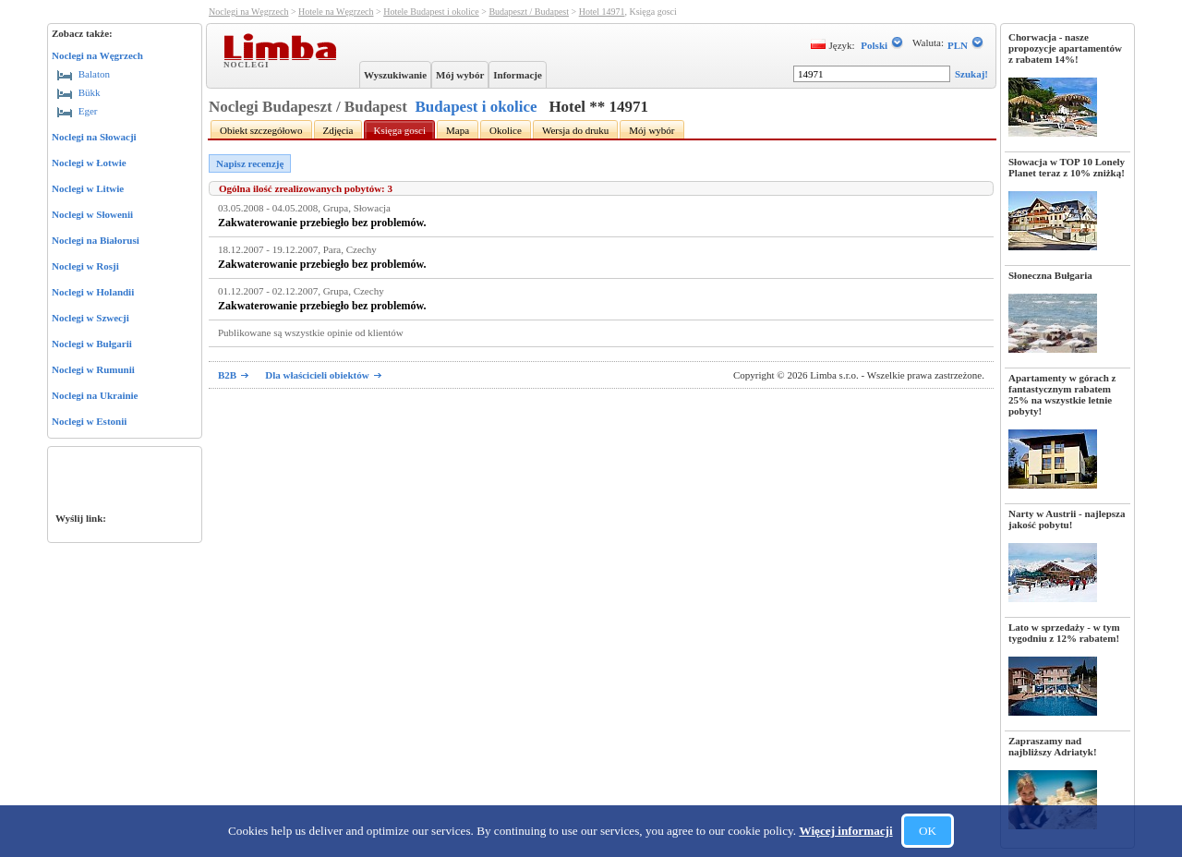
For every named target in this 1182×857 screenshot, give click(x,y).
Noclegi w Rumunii (93, 369)
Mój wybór (460, 74)
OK (927, 831)
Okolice (505, 130)
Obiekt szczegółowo (261, 130)
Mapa (457, 130)
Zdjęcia (338, 130)
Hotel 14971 (602, 11)
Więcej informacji (845, 831)
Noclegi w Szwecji (90, 317)
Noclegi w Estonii (89, 421)
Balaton (83, 73)
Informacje (517, 74)
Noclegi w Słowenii (92, 214)
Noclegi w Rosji (85, 266)
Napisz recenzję (249, 163)
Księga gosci (399, 130)
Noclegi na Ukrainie (95, 395)
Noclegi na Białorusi (95, 240)
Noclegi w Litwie (88, 188)
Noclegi (248, 63)
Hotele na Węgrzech (335, 11)
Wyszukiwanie (395, 74)
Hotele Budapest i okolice (431, 11)
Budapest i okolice (476, 106)
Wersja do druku (575, 130)
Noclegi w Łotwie (89, 162)
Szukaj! (971, 73)
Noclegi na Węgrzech (97, 55)
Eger (77, 110)
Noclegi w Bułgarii (92, 343)
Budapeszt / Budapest (528, 11)
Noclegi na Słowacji (94, 136)
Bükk (79, 92)
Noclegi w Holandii (93, 291)
